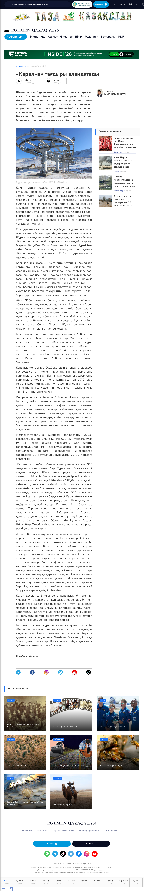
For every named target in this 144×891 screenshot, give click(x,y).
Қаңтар (19, 882)
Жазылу (101, 4)
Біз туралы (108, 37)
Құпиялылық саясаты (64, 830)
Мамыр (71, 882)
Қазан (136, 882)
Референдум (16, 37)
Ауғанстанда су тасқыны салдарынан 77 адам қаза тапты (123, 201)
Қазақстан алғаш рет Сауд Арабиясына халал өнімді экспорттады (125, 142)
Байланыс (91, 843)
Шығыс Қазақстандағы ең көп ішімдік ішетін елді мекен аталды (124, 181)
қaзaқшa (120, 4)
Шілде (97, 882)
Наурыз (45, 882)
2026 (7, 882)
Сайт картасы (110, 830)
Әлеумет (66, 37)
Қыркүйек (123, 882)
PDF (121, 37)
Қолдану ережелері (89, 830)
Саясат (53, 37)
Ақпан (32, 882)
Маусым (84, 882)
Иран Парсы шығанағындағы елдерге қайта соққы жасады (123, 162)
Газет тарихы (42, 830)
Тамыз (110, 882)
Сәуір (58, 882)
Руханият (91, 37)
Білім (78, 37)
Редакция (27, 830)
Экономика (37, 37)
